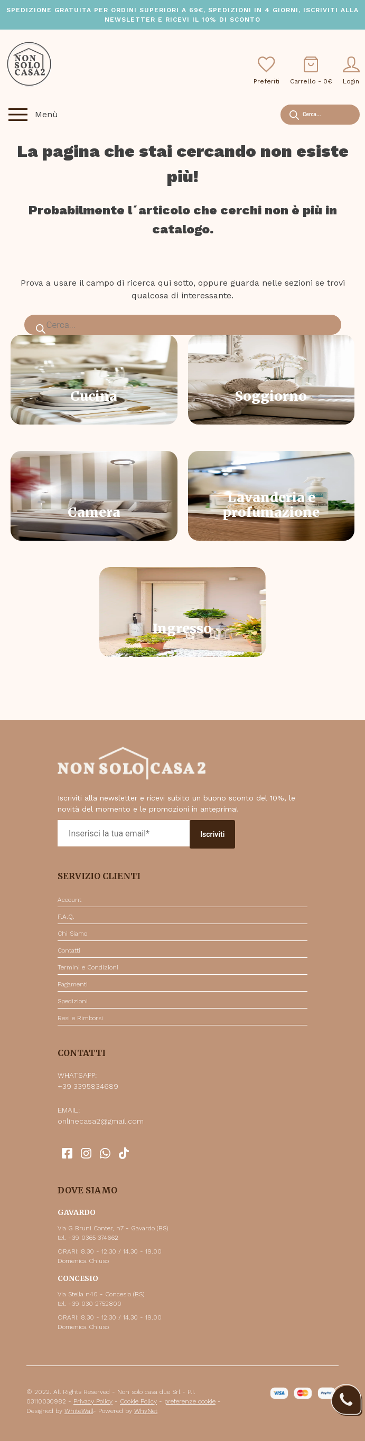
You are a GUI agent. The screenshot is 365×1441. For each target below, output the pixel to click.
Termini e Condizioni (88, 967)
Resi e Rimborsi (80, 1018)
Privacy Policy (93, 1401)
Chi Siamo (72, 933)
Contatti (69, 950)
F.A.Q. (66, 916)
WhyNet (145, 1411)
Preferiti (266, 70)
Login (351, 70)
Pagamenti (73, 984)
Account (69, 899)
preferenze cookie (190, 1401)
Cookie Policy (138, 1401)
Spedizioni (73, 1001)
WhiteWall (78, 1411)
